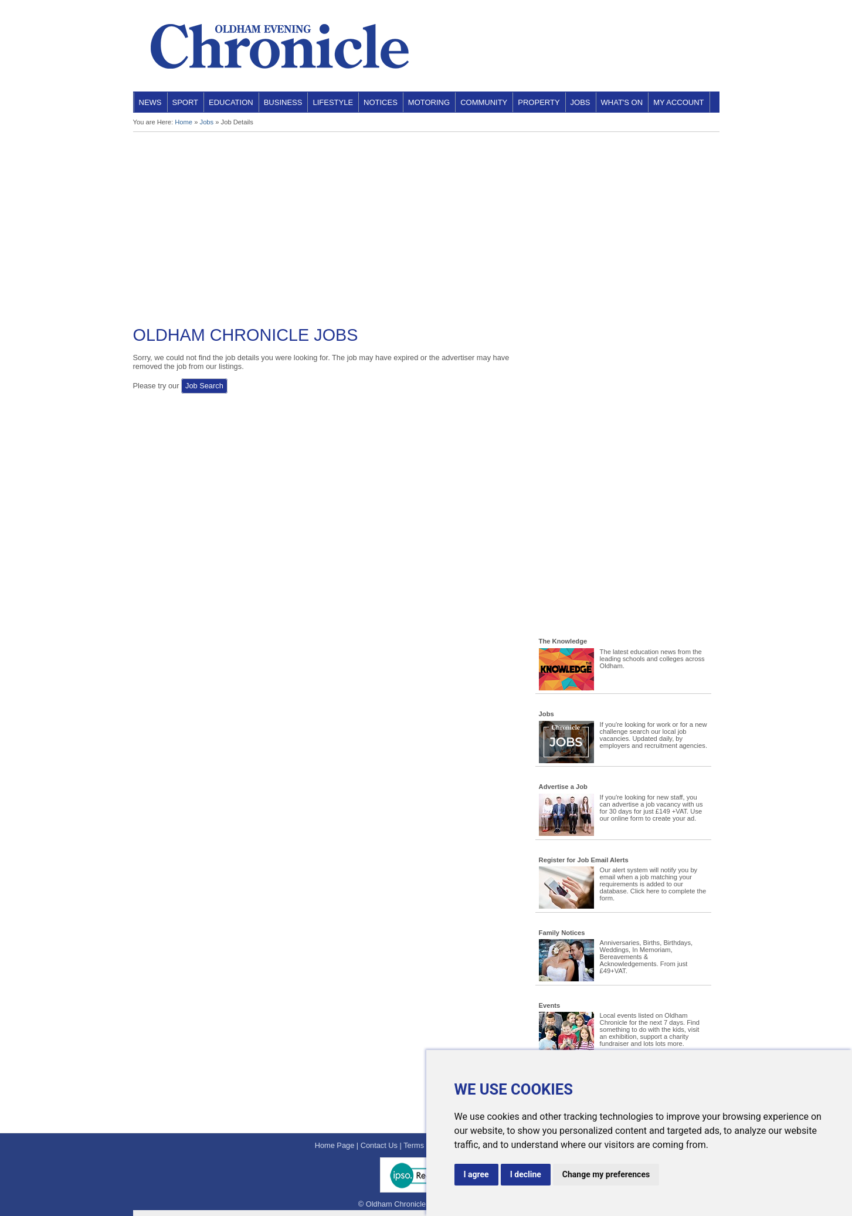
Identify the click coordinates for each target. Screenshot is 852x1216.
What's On (622, 102)
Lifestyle (333, 102)
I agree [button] (476, 1174)
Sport (185, 102)
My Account (678, 102)
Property (538, 102)
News (150, 102)
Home (183, 122)
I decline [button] (525, 1174)
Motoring (429, 102)
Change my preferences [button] (606, 1174)
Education (231, 102)
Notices (381, 102)
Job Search (204, 385)
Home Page (335, 1145)
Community (483, 102)
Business (283, 102)
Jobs (580, 102)
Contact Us (379, 1145)
